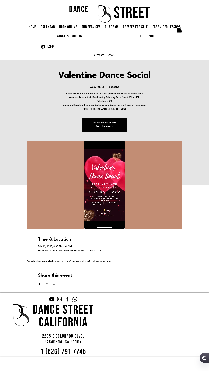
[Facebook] (67, 299)
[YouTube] (52, 299)
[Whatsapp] (75, 299)
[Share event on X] (47, 284)
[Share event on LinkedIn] (54, 284)
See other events (104, 126)
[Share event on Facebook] (39, 284)
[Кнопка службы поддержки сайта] (204, 358)
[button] (179, 29)
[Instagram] (59, 299)
